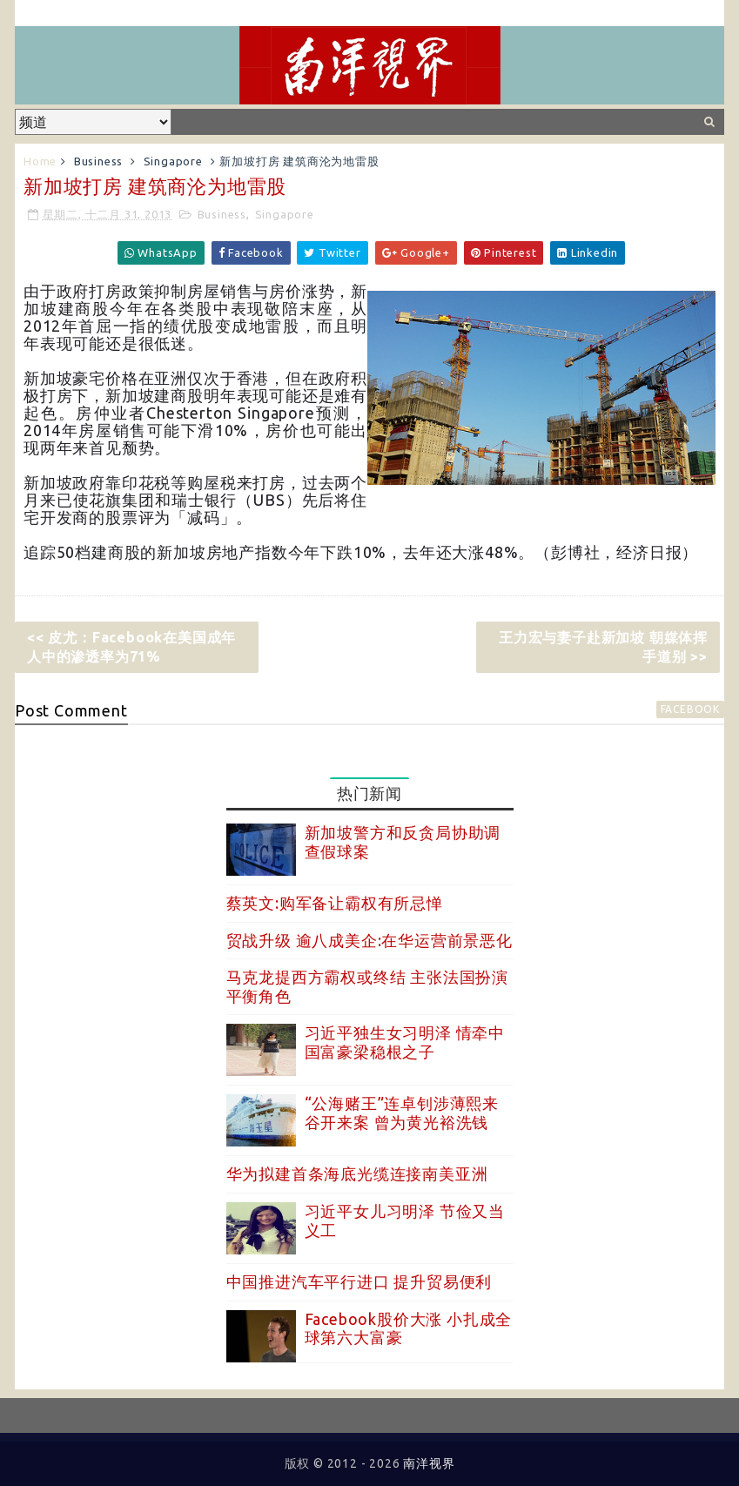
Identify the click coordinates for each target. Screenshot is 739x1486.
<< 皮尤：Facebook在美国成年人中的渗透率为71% (131, 646)
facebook (690, 709)
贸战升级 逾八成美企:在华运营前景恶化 (369, 940)
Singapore (173, 161)
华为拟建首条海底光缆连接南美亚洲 (357, 1173)
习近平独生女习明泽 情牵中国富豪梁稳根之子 (405, 1042)
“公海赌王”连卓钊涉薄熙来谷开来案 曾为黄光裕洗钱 (402, 1112)
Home (40, 161)
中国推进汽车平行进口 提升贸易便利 (359, 1281)
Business (98, 161)
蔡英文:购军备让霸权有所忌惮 (334, 902)
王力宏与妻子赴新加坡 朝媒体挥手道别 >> (603, 646)
